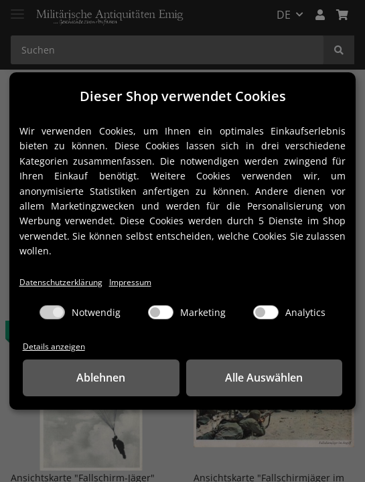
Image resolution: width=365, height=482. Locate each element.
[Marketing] (160, 312)
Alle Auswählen (264, 378)
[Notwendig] (52, 312)
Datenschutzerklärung (63, 281)
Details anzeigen (55, 346)
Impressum (137, 281)
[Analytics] (266, 312)
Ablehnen (100, 378)
